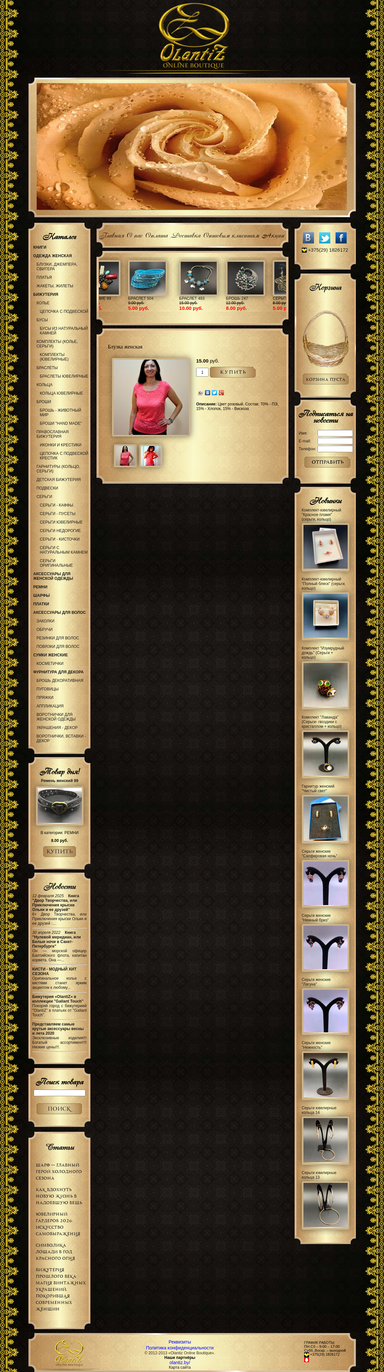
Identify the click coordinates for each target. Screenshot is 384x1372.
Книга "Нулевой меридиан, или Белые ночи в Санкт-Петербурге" (56, 939)
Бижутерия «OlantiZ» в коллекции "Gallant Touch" (58, 999)
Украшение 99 (212, 298)
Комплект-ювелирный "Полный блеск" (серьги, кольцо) (324, 584)
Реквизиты (180, 1342)
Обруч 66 (113, 298)
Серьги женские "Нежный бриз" (316, 917)
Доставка (185, 234)
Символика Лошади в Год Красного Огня (55, 1252)
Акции (273, 234)
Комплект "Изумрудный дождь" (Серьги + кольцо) (323, 653)
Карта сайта (180, 1367)
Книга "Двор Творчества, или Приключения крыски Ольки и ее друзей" (55, 903)
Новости (59, 886)
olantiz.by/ (180, 1362)
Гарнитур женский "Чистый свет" (318, 788)
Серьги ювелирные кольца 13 (319, 1175)
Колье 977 (161, 298)
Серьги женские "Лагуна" (316, 982)
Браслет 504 (257, 298)
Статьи (59, 1147)
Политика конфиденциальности (180, 1347)
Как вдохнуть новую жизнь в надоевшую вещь (59, 1196)
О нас (134, 234)
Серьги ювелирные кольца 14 (319, 1110)
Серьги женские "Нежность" (316, 1045)
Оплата (156, 234)
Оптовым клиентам (231, 234)
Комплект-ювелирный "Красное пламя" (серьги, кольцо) (321, 515)
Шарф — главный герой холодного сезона (59, 1172)
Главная (111, 234)
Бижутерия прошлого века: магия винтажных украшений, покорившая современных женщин (61, 1289)
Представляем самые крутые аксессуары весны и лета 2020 (58, 1029)
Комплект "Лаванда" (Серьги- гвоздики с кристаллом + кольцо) (322, 722)
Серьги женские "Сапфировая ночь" (320, 853)
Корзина (325, 287)
